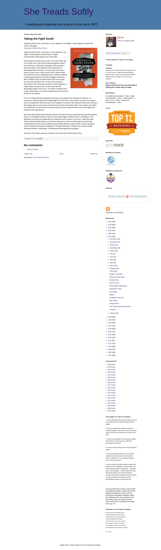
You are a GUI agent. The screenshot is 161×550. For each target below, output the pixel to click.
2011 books (111, 400)
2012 (110, 340)
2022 (110, 233)
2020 (110, 317)
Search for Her (114, 283)
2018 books (111, 382)
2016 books (111, 388)
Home (61, 154)
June (111, 257)
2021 (110, 236)
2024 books (111, 367)
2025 (110, 225)
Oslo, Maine (113, 301)
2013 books (111, 395)
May (111, 260)
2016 (110, 329)
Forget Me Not (114, 303)
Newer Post (28, 154)
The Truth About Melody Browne (120, 306)
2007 (110, 355)
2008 (110, 352)
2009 (110, 349)
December (113, 239)
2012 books (111, 398)
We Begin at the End (116, 298)
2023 (110, 230)
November (113, 242)
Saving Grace (114, 280)
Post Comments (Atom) (41, 157)
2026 (110, 222)
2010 (110, 346)
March (112, 265)
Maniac (111, 295)
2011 (110, 343)
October (113, 245)
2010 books (111, 403)
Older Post (93, 154)
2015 (110, 332)
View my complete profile (126, 41)
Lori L (122, 37)
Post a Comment (32, 149)
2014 (110, 335)
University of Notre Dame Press (35, 48)
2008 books (111, 408)
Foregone (112, 309)
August (112, 251)
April (111, 263)
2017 (110, 326)
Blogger (98, 545)
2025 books (111, 364)
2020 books (111, 377)
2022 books (111, 372)
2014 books (111, 393)
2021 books (111, 375)
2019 (110, 320)
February (113, 268)
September (114, 248)
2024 (110, 228)
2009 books (111, 406)
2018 (110, 323)
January (113, 313)
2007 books (111, 411)
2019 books (111, 380)
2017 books (111, 385)
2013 (110, 337)
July (111, 254)
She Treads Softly (58, 12)
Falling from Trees (115, 289)
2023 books (111, 370)
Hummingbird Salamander (118, 286)
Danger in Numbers (116, 274)
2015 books (111, 390)
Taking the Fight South (116, 277)
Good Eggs (113, 292)
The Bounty (113, 271)
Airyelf (84, 545)
